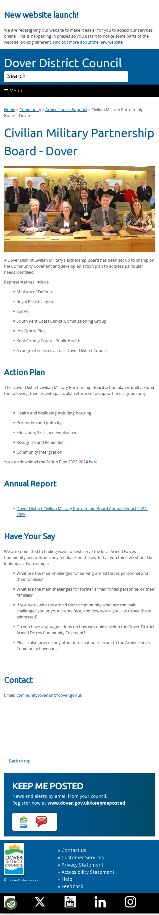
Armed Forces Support (66, 109)
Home (9, 109)
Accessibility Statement (88, 872)
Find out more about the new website (88, 42)
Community (30, 109)
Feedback (72, 886)
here (93, 462)
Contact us (74, 850)
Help (67, 879)
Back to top (17, 761)
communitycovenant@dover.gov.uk (49, 695)
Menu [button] (13, 90)
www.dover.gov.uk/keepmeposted (86, 803)
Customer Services (83, 857)
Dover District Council (63, 62)
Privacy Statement (83, 864)
